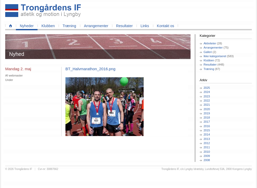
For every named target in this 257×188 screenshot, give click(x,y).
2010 (207, 151)
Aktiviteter (210, 43)
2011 (207, 147)
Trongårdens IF (23, 169)
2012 (207, 143)
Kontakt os (165, 26)
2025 (207, 87)
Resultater (124, 26)
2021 (207, 104)
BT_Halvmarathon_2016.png (90, 69)
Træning (69, 26)
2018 (207, 117)
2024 (207, 91)
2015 (207, 130)
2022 (207, 100)
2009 (207, 155)
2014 (207, 134)
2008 (207, 160)
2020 (207, 109)
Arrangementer (96, 26)
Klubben (48, 26)
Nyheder (27, 26)
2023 (207, 96)
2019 (207, 113)
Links (144, 26)
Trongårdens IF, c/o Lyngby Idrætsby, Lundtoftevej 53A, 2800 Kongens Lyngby (206, 169)
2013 (207, 138)
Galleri (208, 52)
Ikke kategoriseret (215, 56)
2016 (207, 126)
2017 (207, 121)
